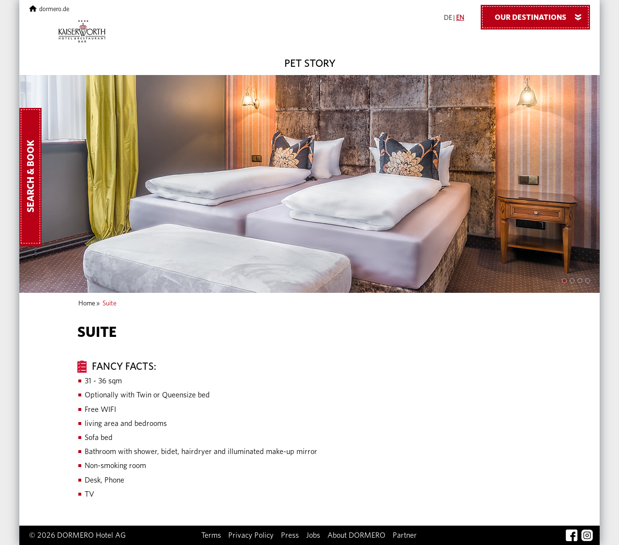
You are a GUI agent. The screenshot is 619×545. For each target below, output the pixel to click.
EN (460, 18)
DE (448, 18)
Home (86, 303)
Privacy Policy (251, 535)
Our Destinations (542, 17)
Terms (211, 535)
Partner (405, 535)
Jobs (313, 535)
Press (290, 535)
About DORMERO (356, 535)
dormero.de (49, 9)
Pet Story (310, 63)
